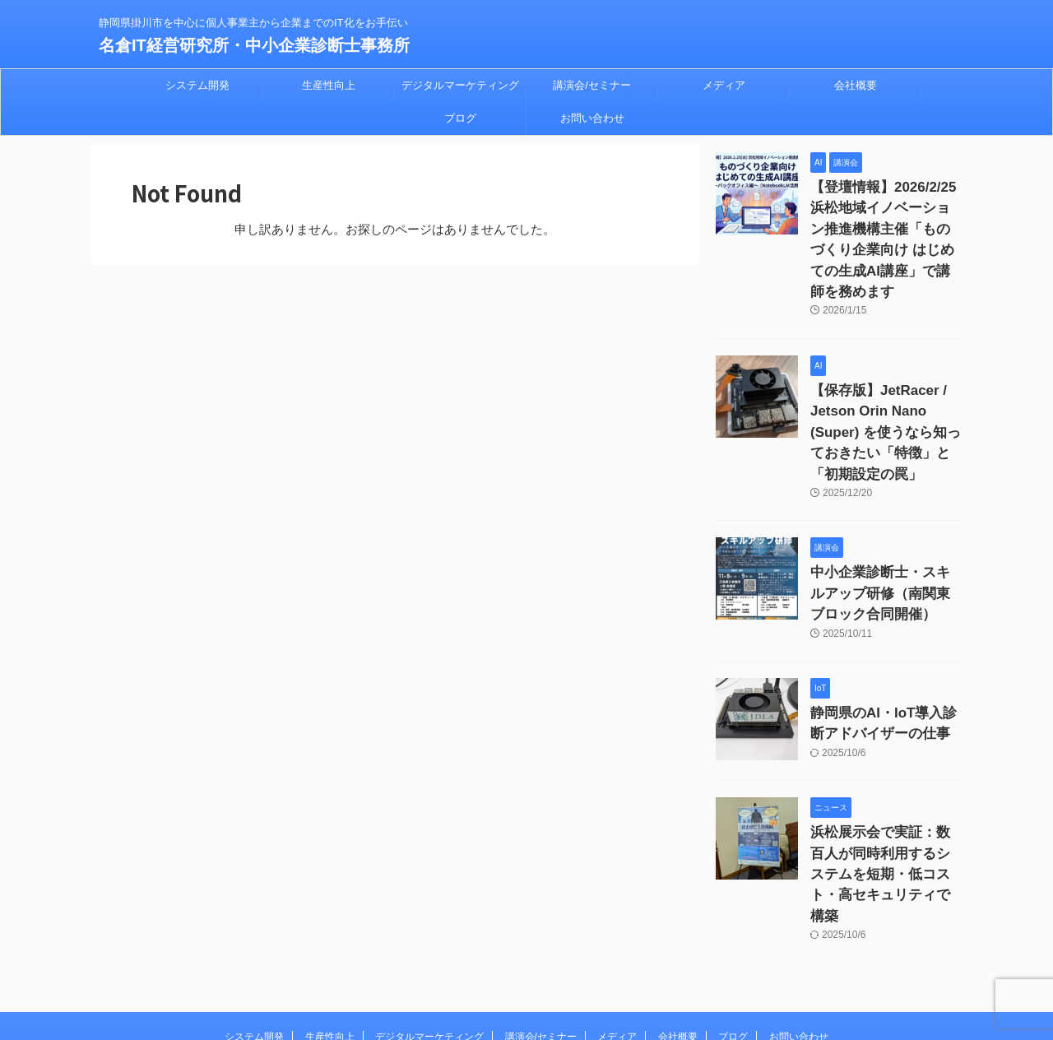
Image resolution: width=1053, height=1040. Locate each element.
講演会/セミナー (592, 85)
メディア (724, 85)
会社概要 (855, 85)
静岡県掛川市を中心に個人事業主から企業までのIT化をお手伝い (527, 962)
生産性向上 (328, 85)
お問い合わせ (592, 118)
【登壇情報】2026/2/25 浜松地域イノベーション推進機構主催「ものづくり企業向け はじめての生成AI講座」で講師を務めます (885, 223)
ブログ (460, 118)
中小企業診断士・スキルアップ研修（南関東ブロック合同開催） (885, 526)
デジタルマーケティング (460, 85)
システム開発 (197, 85)
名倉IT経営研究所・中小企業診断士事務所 (254, 45)
